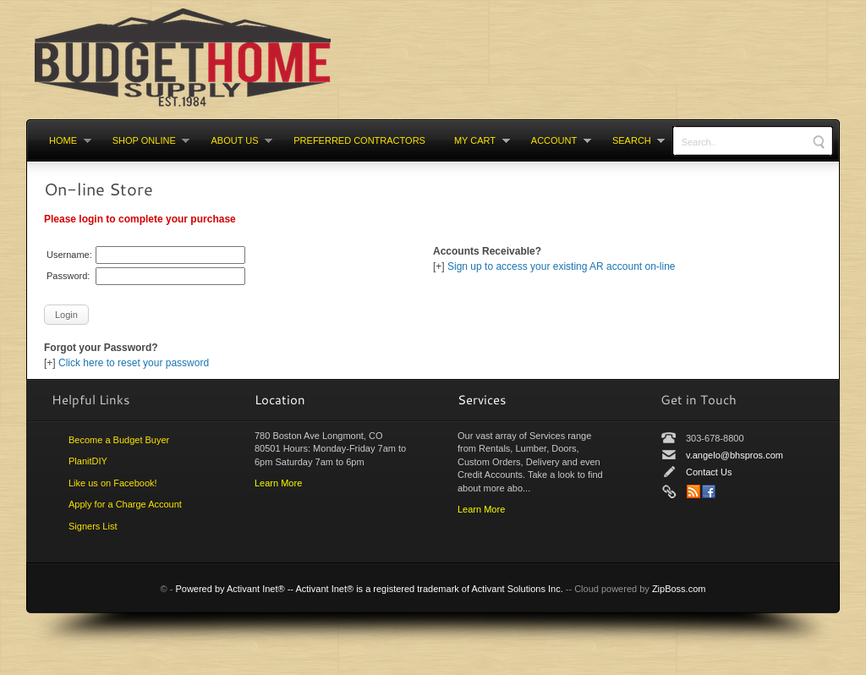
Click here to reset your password (133, 363)
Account (554, 140)
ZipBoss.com (679, 589)
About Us (235, 140)
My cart (475, 140)
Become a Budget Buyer (119, 440)
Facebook (708, 491)
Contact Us (709, 472)
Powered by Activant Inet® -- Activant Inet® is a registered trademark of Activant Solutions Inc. (368, 589)
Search (631, 140)
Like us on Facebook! (113, 483)
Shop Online (144, 140)
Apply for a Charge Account (125, 504)
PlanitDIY (88, 461)
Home (63, 140)
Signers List (93, 526)
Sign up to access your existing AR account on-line (561, 266)
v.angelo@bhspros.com (734, 455)
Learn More (278, 483)
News (693, 491)
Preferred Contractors (359, 140)
